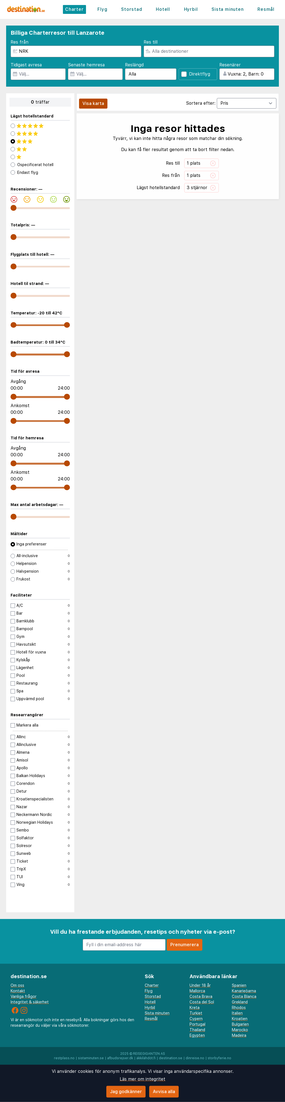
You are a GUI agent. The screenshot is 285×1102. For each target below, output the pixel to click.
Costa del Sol (202, 1002)
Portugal (197, 1024)
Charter (74, 9)
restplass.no (64, 1058)
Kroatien (239, 1018)
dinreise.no (195, 1058)
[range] (13, 208)
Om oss (17, 985)
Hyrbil (191, 9)
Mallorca (197, 991)
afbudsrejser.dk (120, 1058)
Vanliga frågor (23, 996)
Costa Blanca (244, 996)
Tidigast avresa (26, 64)
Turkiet (196, 1013)
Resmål (265, 9)
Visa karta (93, 103)
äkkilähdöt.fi (146, 1058)
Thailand (197, 1030)
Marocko (240, 1030)
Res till (151, 42)
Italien (237, 1013)
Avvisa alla (164, 1091)
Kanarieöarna (244, 991)
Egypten (197, 1035)
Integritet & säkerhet (30, 1002)
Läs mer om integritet (142, 1079)
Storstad (131, 9)
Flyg (102, 9)
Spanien (239, 985)
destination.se (170, 1058)
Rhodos (239, 1007)
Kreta (195, 1007)
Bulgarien (240, 1024)
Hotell (163, 9)
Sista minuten (228, 9)
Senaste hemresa (86, 64)
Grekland (240, 1002)
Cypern (196, 1018)
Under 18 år (200, 985)
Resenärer (230, 64)
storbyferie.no (219, 1058)
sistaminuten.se (91, 1058)
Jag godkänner (126, 1091)
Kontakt (18, 991)
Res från (19, 42)
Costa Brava (201, 996)
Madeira (239, 1035)
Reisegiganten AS (149, 1054)
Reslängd (134, 64)
